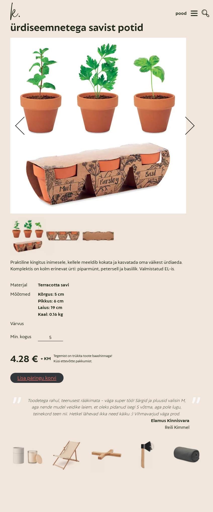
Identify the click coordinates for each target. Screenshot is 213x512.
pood (181, 13)
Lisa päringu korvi (36, 378)
